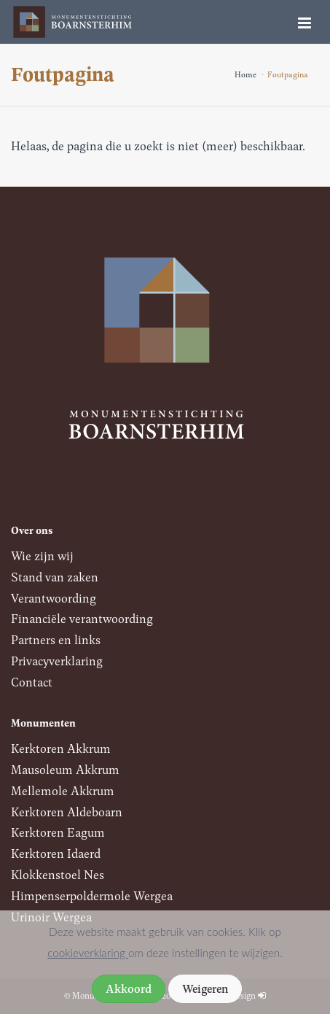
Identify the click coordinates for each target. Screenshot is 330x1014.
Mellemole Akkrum (62, 790)
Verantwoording (53, 597)
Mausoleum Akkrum (65, 769)
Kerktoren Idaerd (56, 853)
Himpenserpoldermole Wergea (92, 895)
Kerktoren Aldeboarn (66, 811)
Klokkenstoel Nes (57, 874)
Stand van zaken (54, 576)
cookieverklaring (87, 952)
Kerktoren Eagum (58, 832)
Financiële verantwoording (82, 618)
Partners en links (56, 639)
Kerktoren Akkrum (61, 748)
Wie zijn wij (42, 555)
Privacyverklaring (57, 660)
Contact (31, 681)
